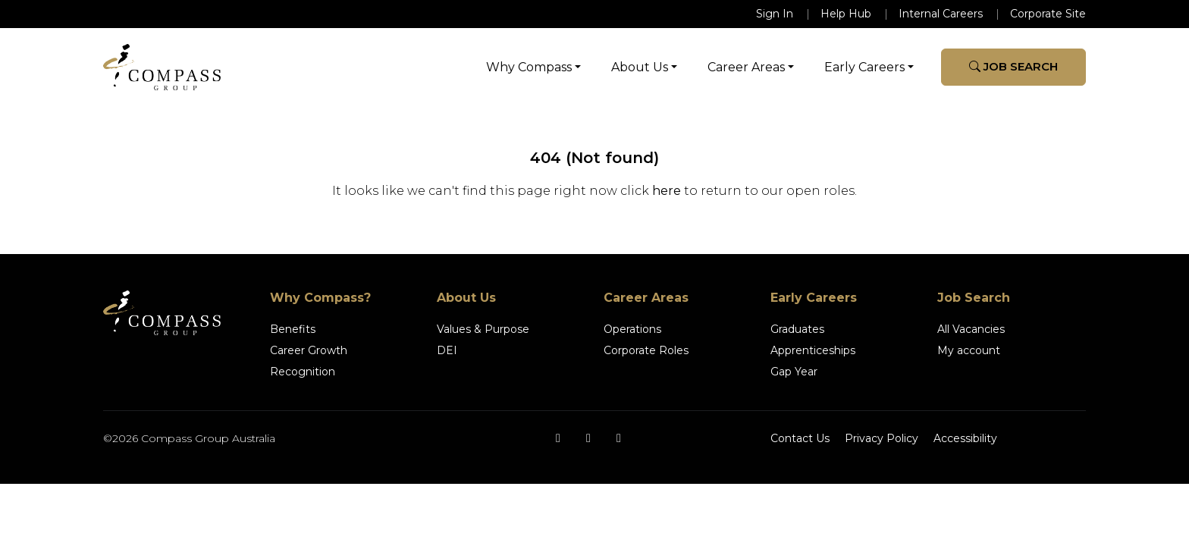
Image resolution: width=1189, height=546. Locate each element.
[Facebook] (558, 438)
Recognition (302, 371)
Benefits (292, 329)
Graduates (797, 329)
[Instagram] (588, 438)
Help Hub (845, 13)
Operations (632, 329)
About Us (639, 67)
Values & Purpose (483, 329)
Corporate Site (1048, 13)
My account (968, 350)
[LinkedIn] (618, 438)
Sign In (774, 13)
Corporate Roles (646, 350)
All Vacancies (971, 329)
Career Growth (308, 350)
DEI (447, 350)
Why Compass (529, 67)
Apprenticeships (812, 350)
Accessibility (965, 438)
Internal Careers (941, 13)
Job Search (1013, 66)
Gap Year (793, 371)
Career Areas (746, 67)
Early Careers (864, 67)
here (666, 191)
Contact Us (800, 438)
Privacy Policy (881, 438)
